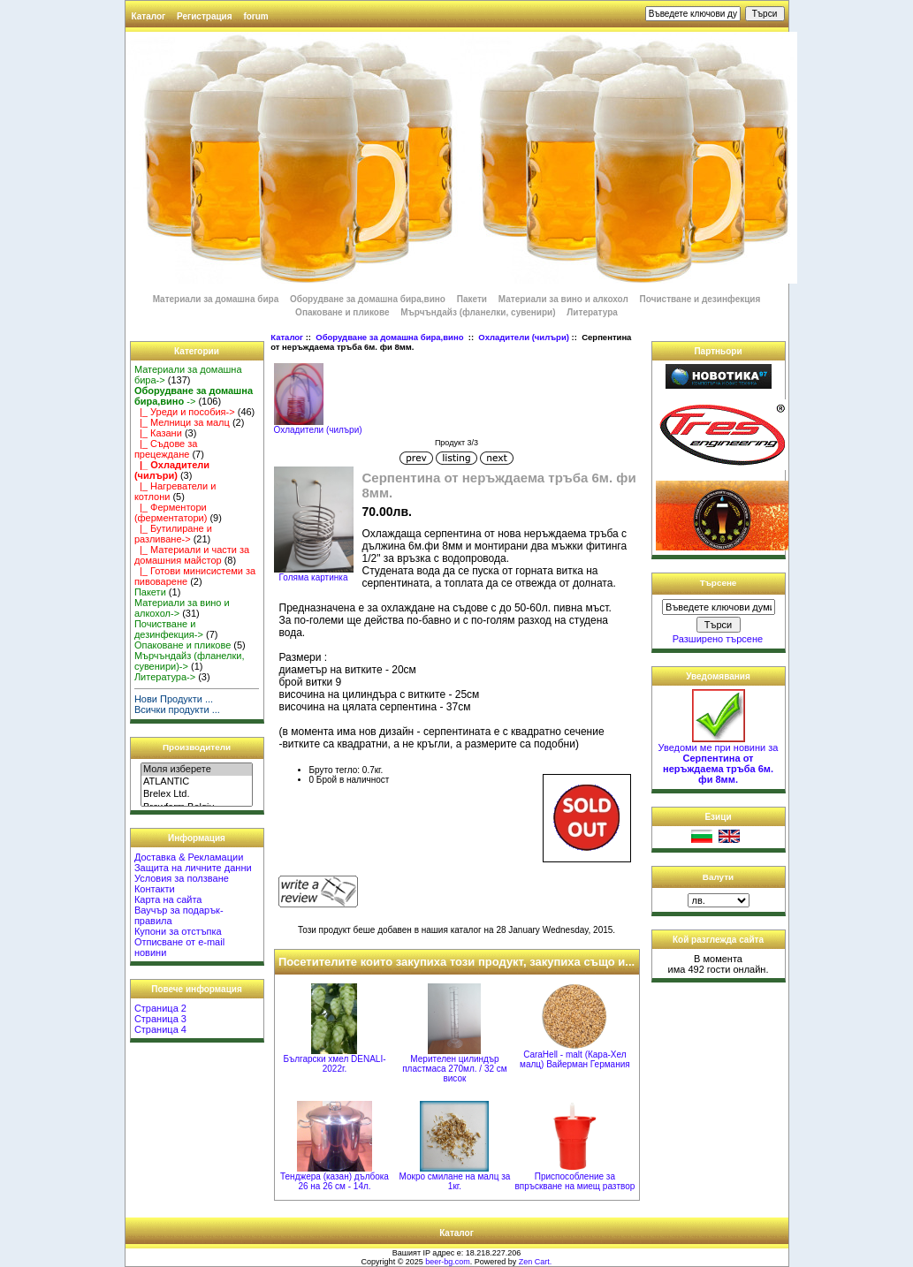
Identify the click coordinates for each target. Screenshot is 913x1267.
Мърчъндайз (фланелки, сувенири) (477, 312)
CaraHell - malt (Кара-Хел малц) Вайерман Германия (575, 1059)
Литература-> (164, 676)
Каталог (149, 16)
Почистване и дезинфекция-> (168, 629)
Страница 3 (160, 1018)
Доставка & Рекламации (188, 857)
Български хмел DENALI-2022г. (334, 1064)
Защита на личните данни (193, 867)
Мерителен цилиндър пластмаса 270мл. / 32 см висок (454, 1068)
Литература (592, 312)
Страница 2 (160, 1008)
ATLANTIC (196, 782)
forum (255, 16)
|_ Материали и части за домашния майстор (191, 554)
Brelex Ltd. (196, 794)
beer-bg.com (447, 1261)
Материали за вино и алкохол (563, 299)
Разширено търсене (718, 639)
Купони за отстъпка (178, 931)
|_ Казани (158, 433)
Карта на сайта (168, 899)
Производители (197, 747)
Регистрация (204, 16)
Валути (718, 877)
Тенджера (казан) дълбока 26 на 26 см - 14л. (334, 1181)
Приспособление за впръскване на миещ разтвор (574, 1181)
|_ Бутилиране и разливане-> (173, 533)
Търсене (718, 583)
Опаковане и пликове (342, 312)
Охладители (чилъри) (523, 337)
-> (193, 395)
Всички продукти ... (177, 709)
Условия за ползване (181, 878)
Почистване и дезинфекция (700, 299)
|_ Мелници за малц (182, 422)
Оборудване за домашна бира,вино (391, 337)
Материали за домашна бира (216, 299)
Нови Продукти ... (173, 699)
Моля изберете (196, 769)
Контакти (154, 889)
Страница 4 (160, 1029)
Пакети (472, 299)
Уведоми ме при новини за (718, 759)
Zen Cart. (535, 1261)
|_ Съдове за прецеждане (166, 448)
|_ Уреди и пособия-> (184, 411)
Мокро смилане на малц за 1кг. (455, 1181)
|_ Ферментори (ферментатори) (170, 512)
